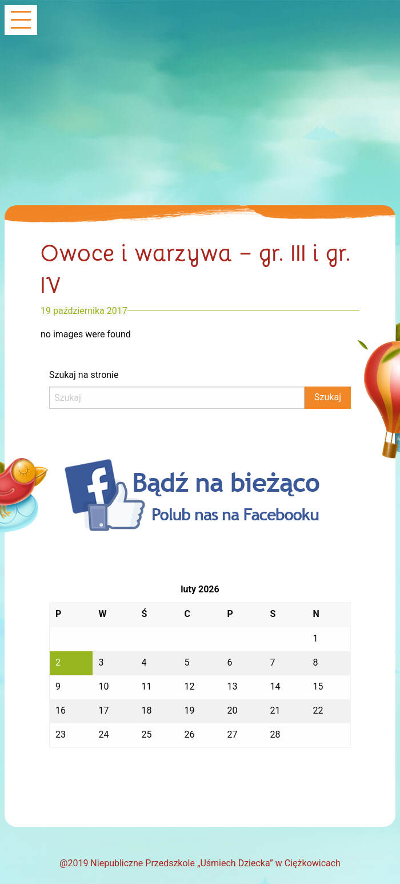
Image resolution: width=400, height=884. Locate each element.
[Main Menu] (21, 21)
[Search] (177, 398)
